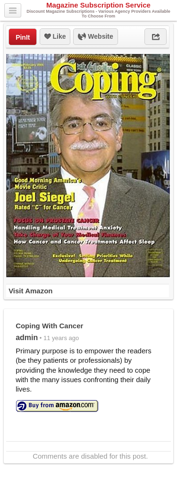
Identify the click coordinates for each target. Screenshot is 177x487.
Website (95, 37)
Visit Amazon (30, 291)
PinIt (23, 37)
